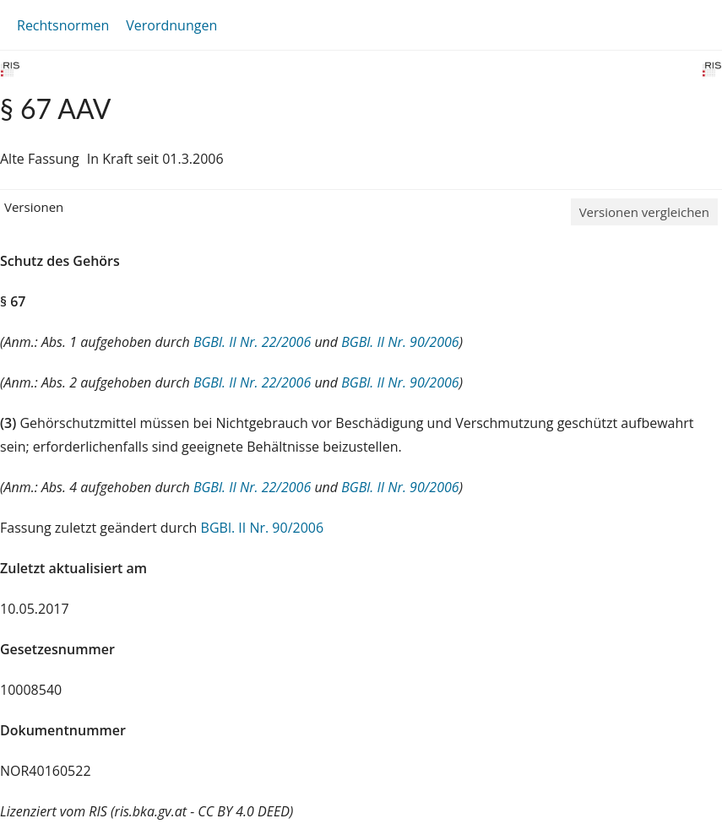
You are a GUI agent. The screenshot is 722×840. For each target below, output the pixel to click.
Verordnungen (171, 25)
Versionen (33, 206)
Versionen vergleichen (644, 211)
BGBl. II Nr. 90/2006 (400, 342)
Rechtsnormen (63, 25)
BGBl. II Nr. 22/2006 (252, 342)
